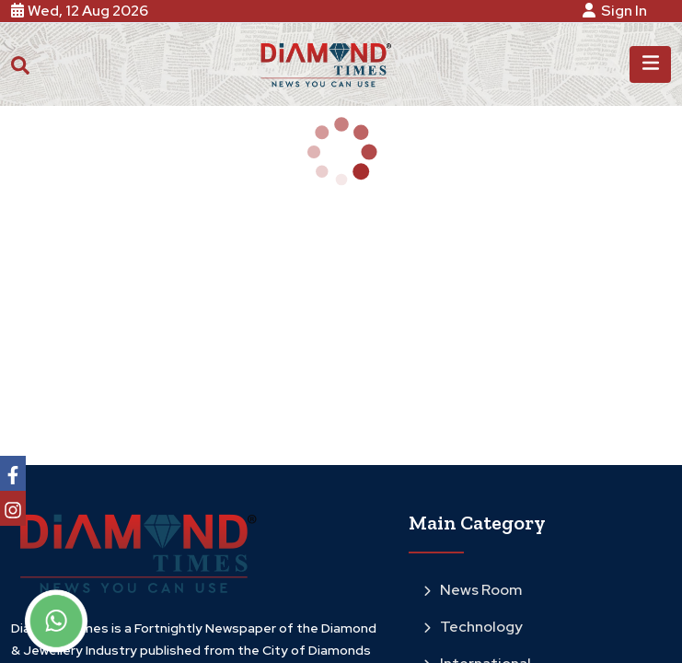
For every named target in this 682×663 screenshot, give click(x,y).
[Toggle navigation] (650, 64)
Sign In (618, 10)
